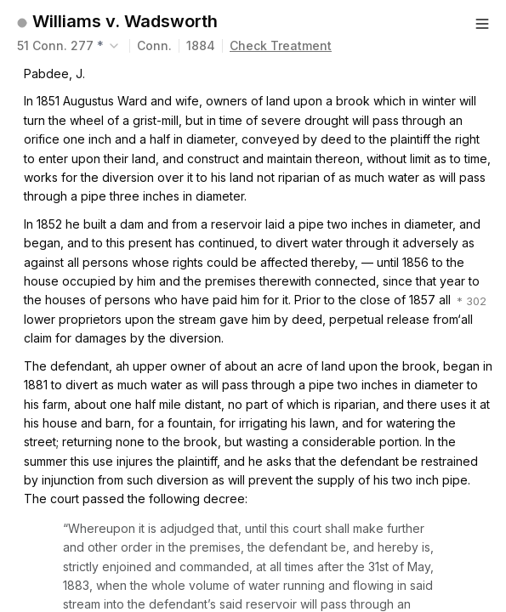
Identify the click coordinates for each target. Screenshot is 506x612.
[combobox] (69, 45)
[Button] (482, 23)
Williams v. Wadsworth (125, 21)
